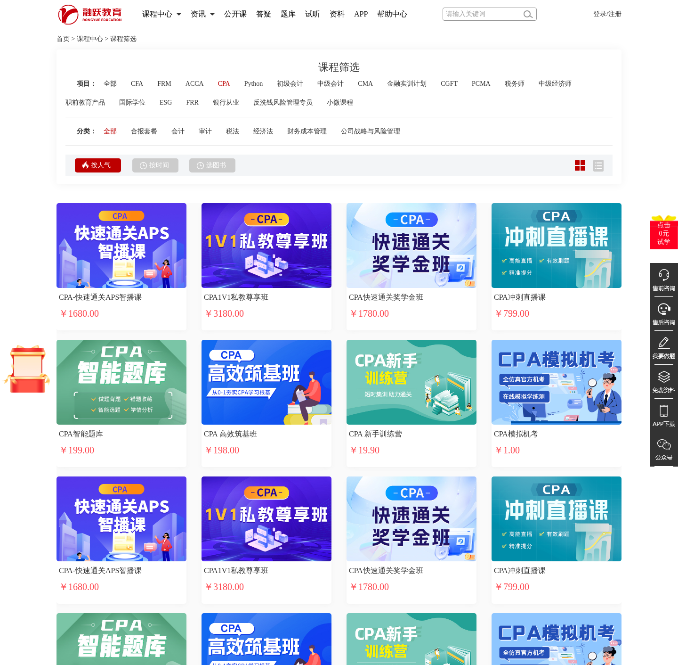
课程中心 (157, 14)
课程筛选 (123, 38)
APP (361, 14)
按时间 (154, 165)
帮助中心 (392, 14)
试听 (312, 14)
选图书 (211, 165)
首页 (63, 38)
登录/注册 (607, 13)
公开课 (235, 14)
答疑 (263, 14)
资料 (337, 14)
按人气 (96, 165)
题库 (288, 14)
